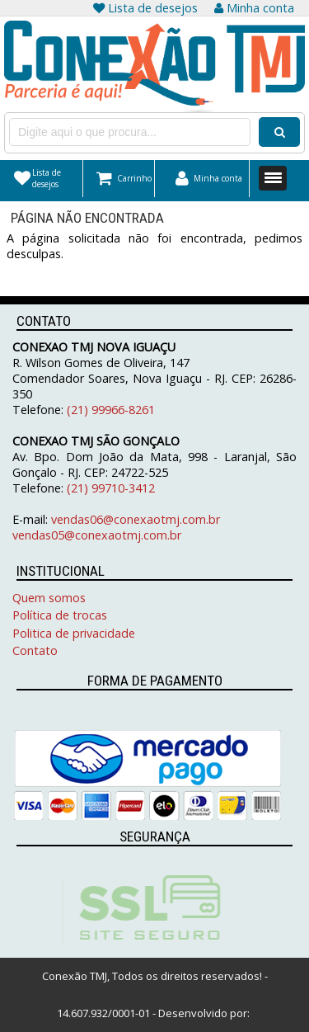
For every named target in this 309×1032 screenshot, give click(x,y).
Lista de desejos (145, 8)
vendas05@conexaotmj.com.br (96, 535)
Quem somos (49, 598)
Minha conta (254, 8)
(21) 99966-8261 (111, 409)
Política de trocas (59, 615)
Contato (35, 650)
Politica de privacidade (73, 633)
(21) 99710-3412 (109, 488)
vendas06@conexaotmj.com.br (135, 519)
